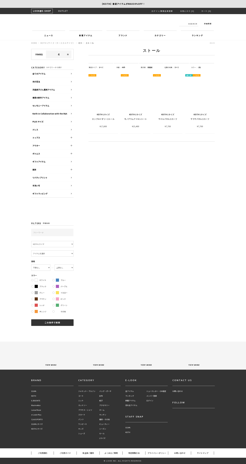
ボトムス (36, 153)
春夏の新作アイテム (40, 97)
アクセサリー (104, 405)
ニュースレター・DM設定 (156, 391)
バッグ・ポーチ (105, 391)
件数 (118, 67)
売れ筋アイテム (131, 405)
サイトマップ (202, 453)
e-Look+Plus (36, 415)
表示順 (144, 67)
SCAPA (33, 391)
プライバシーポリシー (156, 453)
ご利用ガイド (65, 453)
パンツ (81, 419)
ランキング (129, 396)
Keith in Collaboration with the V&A (49, 113)
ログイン (156, 11)
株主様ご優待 (88, 453)
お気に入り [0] (187, 11)
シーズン (102, 429)
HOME (34, 43)
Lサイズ (102, 438)
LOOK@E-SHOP (42, 10)
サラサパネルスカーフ (200, 119)
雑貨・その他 (104, 419)
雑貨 (80, 43)
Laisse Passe (36, 410)
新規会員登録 (166, 11)
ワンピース (82, 424)
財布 (101, 396)
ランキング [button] (197, 35)
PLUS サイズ (37, 121)
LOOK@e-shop (123, 23)
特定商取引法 (134, 453)
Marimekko (35, 405)
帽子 (101, 400)
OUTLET (63, 10)
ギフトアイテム (38, 161)
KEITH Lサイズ (37, 429)
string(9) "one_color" (205, 67)
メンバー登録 (151, 396)
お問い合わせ (177, 391)
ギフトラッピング (40, 193)
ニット (80, 400)
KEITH (33, 396)
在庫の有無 (169, 67)
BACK (212, 43)
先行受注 (36, 81)
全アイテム (129, 391)
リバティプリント (39, 177)
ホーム (101, 410)
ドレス (35, 129)
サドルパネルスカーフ (167, 119)
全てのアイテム (38, 73)
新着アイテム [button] (85, 35)
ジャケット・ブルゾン (86, 391)
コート (80, 396)
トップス (36, 137)
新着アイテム (130, 400)
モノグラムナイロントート (135, 119)
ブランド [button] (123, 35)
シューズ (81, 433)
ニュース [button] (48, 35)
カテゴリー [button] (160, 35)
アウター (36, 145)
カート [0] (206, 11)
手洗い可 (36, 185)
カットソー (82, 405)
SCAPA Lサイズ (37, 424)
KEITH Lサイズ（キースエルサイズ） (57, 43)
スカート (81, 415)
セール (101, 433)
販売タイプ (93, 67)
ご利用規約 (42, 453)
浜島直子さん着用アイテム (43, 89)
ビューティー (104, 424)
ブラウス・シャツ (85, 410)
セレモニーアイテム (40, 105)
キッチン (102, 415)
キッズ (80, 429)
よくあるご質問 (111, 453)
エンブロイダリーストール (103, 119)
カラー (194, 67)
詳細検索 (208, 23)
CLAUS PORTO (37, 419)
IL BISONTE (35, 400)
